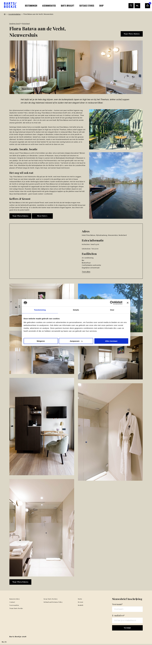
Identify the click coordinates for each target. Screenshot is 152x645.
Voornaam (117, 605)
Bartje (80, 600)
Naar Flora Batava (132, 34)
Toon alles (86, 272)
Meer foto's (42, 216)
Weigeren (41, 341)
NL (137, 6)
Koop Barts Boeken (50, 600)
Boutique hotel (14, 23)
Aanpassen (76, 341)
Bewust (80, 603)
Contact (12, 603)
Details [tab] (76, 310)
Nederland (26, 23)
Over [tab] (112, 310)
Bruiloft (80, 606)
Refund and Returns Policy (53, 603)
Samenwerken (14, 600)
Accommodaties (49, 5)
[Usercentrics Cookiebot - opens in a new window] (111, 303)
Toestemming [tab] (40, 310)
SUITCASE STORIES (86, 5)
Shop (101, 5)
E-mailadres (118, 616)
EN (6, 642)
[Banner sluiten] (127, 303)
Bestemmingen (31, 5)
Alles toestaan (111, 341)
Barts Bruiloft (67, 5)
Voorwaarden (14, 606)
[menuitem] (31, 5)
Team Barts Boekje (16, 609)
